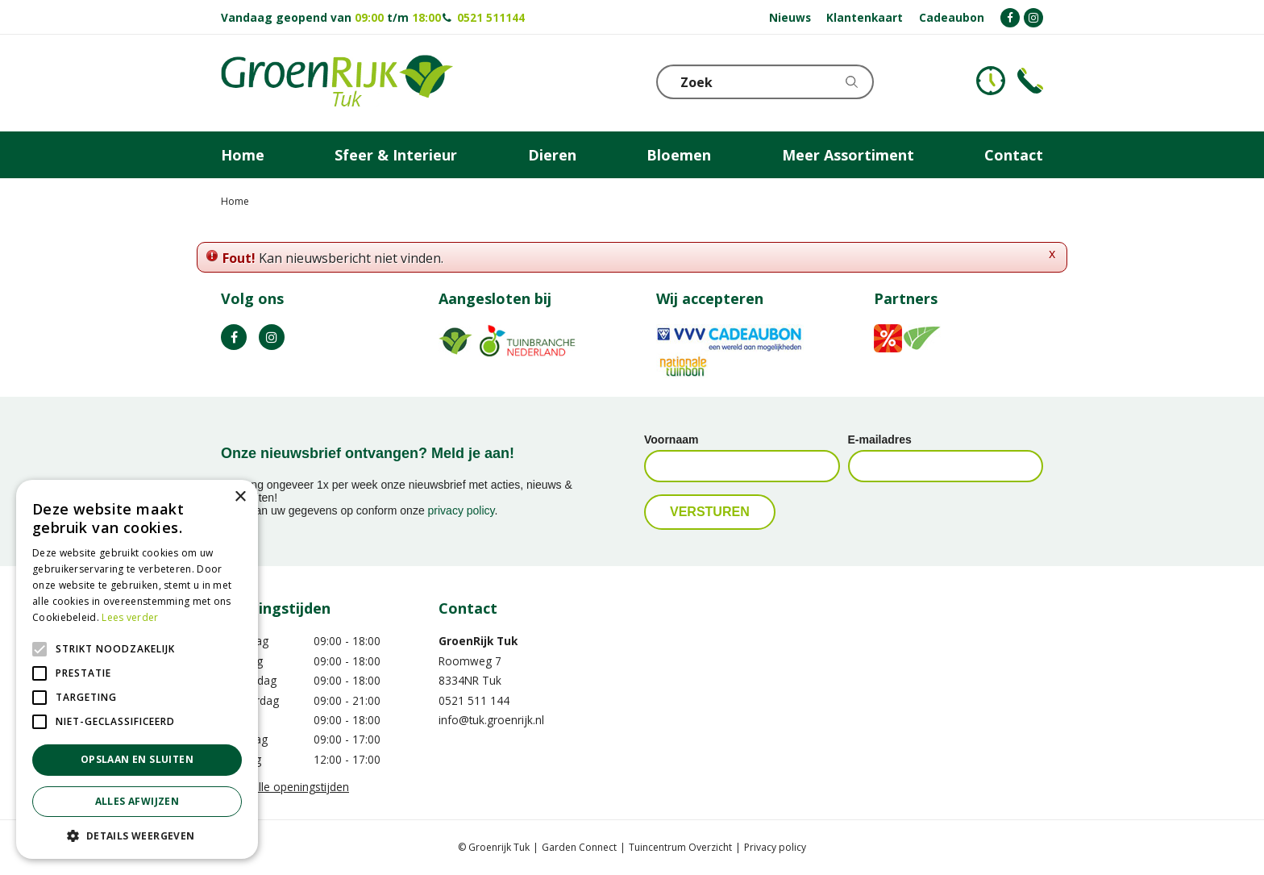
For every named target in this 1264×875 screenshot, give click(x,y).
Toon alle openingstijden (285, 786)
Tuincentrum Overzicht (680, 847)
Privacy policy (775, 847)
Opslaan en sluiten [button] (137, 759)
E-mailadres (880, 439)
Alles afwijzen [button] (137, 801)
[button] (137, 835)
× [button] (240, 497)
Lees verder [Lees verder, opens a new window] (130, 617)
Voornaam (671, 439)
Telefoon (1030, 81)
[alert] (137, 669)
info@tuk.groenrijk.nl (491, 719)
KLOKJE (990, 81)
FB (234, 337)
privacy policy (461, 510)
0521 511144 (491, 17)
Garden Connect (579, 847)
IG (272, 337)
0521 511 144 (474, 700)
